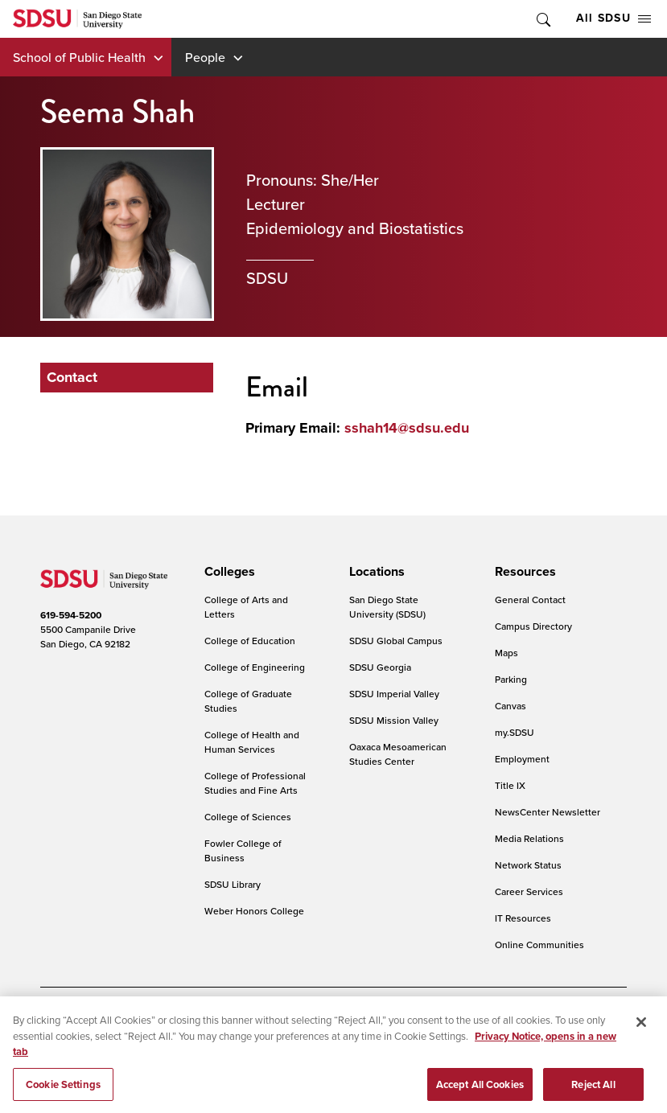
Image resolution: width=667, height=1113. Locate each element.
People (205, 57)
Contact (72, 377)
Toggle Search (542, 19)
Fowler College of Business (243, 850)
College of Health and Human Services (251, 742)
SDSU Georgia (380, 667)
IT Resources (523, 918)
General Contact (530, 599)
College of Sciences (247, 816)
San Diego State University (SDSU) (387, 607)
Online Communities (539, 944)
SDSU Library (232, 884)
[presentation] (227, 572)
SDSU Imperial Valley (394, 693)
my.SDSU (514, 732)
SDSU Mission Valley (393, 720)
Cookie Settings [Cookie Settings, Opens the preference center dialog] (63, 1095)
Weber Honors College (254, 911)
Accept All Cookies (480, 1095)
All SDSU (613, 18)
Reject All (593, 1095)
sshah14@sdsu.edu (406, 427)
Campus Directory (533, 626)
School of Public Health (79, 57)
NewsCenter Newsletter (547, 812)
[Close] (641, 1034)
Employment (522, 759)
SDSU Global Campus (396, 640)
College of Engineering (254, 667)
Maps (506, 652)
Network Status (528, 865)
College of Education (249, 640)
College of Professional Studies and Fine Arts (255, 783)
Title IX (510, 785)
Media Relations (529, 838)
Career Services (529, 891)
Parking (511, 679)
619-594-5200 (70, 615)
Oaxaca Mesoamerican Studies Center (398, 754)
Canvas (510, 706)
